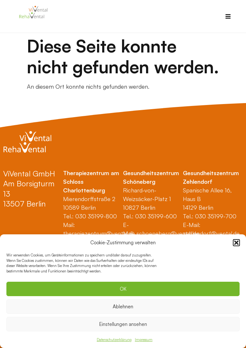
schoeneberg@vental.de (167, 233)
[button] (236, 242)
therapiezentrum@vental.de (99, 233)
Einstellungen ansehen (123, 324)
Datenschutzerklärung (114, 339)
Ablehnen (123, 306)
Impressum (143, 339)
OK (123, 289)
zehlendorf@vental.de (211, 233)
